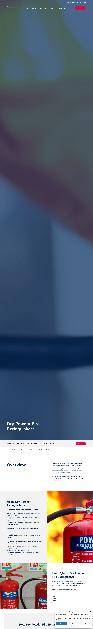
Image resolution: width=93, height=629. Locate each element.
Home (8, 449)
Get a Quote (80, 8)
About (27, 8)
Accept (61, 623)
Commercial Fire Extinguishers (29, 449)
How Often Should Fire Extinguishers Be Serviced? (40, 443)
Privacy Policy (76, 626)
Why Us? (34, 8)
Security (52, 8)
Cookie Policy (70, 626)
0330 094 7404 (81, 3)
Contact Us (81, 443)
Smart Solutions (62, 8)
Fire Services (15, 449)
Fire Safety (43, 8)
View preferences (85, 623)
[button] (90, 612)
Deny (73, 623)
